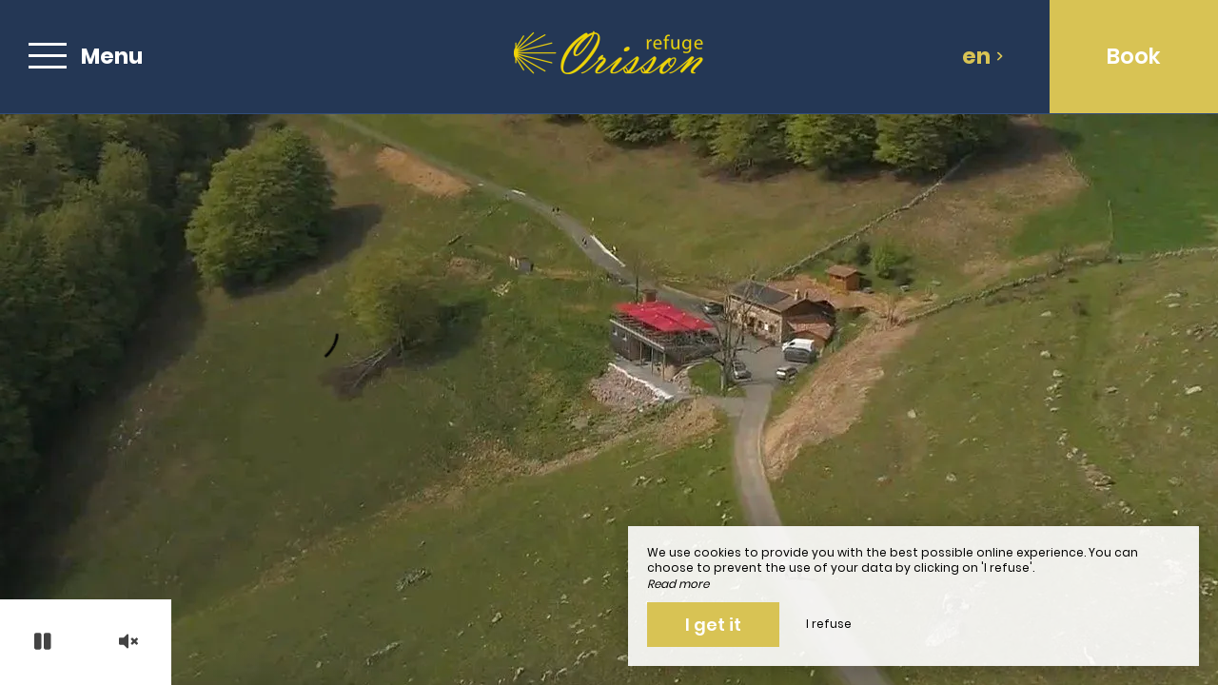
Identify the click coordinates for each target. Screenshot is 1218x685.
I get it (713, 624)
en (983, 56)
